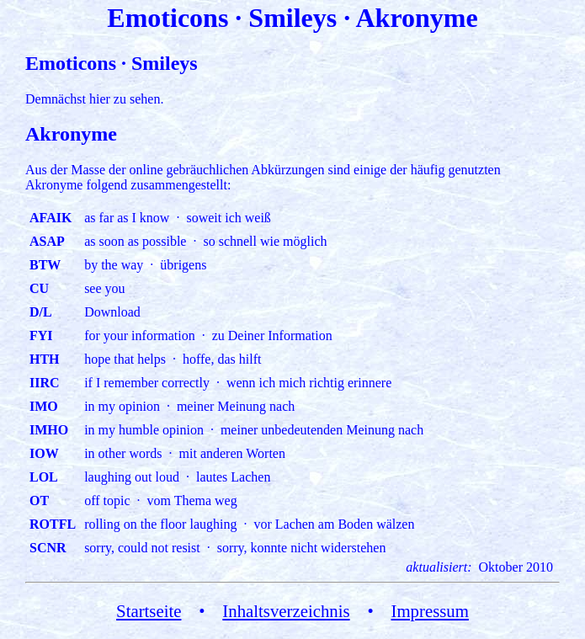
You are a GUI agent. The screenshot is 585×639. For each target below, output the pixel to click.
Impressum (430, 610)
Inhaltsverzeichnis (285, 610)
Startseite (148, 610)
